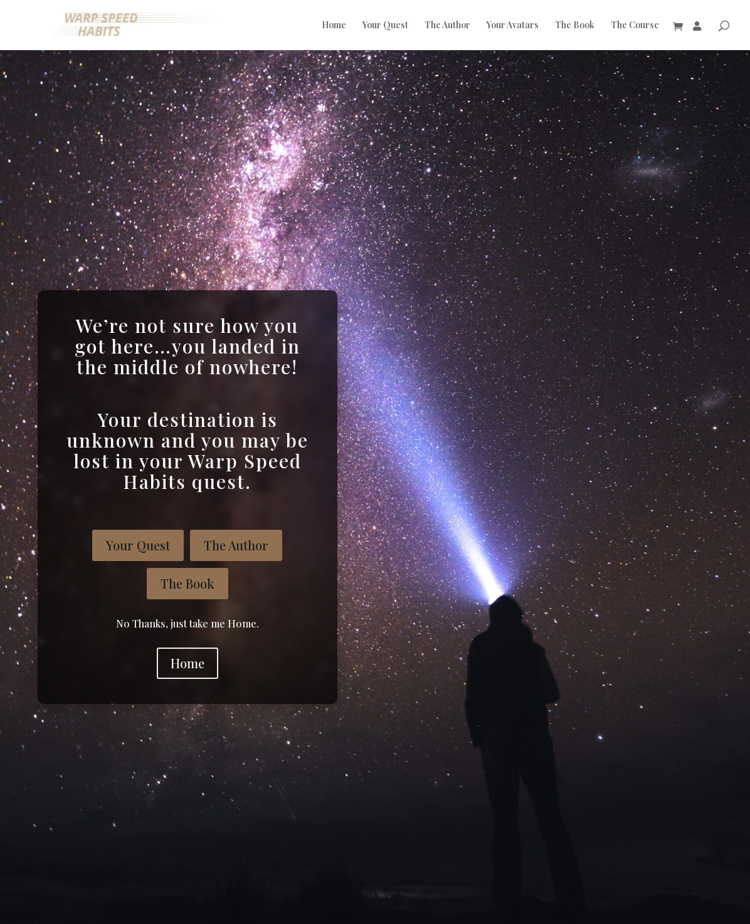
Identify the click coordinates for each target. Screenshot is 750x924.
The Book (574, 26)
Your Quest (385, 26)
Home (334, 26)
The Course (635, 26)
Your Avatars (513, 26)
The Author (447, 26)
